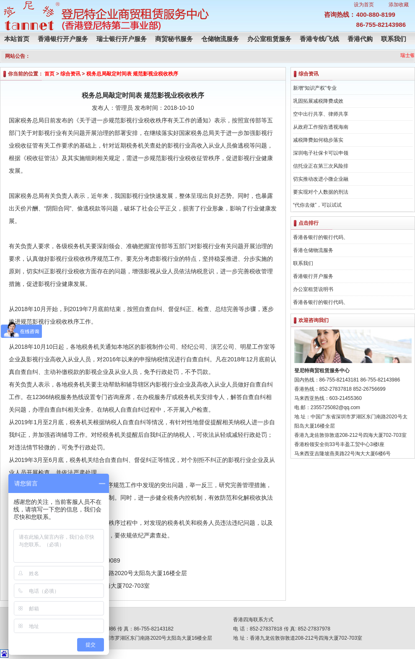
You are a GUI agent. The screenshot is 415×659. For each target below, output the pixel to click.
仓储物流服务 (220, 38)
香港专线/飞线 (319, 38)
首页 (49, 74)
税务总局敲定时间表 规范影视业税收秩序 (132, 74)
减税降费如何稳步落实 (318, 140)
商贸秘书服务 (174, 38)
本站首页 (16, 38)
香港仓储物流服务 (313, 250)
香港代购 (360, 38)
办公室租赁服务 (269, 38)
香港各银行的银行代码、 (320, 237)
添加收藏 (399, 5)
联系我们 (393, 38)
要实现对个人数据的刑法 (320, 192)
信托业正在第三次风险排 (320, 166)
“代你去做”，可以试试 (317, 205)
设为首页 (364, 5)
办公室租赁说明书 (313, 289)
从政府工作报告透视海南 (320, 127)
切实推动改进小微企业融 (320, 179)
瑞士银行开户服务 (121, 38)
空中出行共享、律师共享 (320, 114)
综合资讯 (70, 74)
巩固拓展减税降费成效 (318, 101)
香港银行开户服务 (63, 38)
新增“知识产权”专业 (315, 88)
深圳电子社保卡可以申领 (320, 153)
